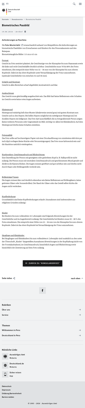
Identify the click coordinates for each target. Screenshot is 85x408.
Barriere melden (8, 397)
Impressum (6, 390)
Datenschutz (6, 386)
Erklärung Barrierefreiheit (11, 393)
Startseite (6, 19)
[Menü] (80, 4)
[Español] (7, 3)
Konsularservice (18, 19)
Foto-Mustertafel (12, 45)
